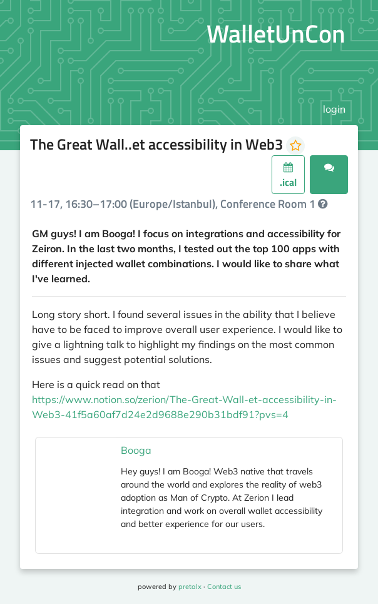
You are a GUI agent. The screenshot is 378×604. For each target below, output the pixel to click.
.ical (288, 176)
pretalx (190, 586)
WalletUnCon (276, 33)
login (334, 109)
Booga (136, 450)
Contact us (224, 586)
